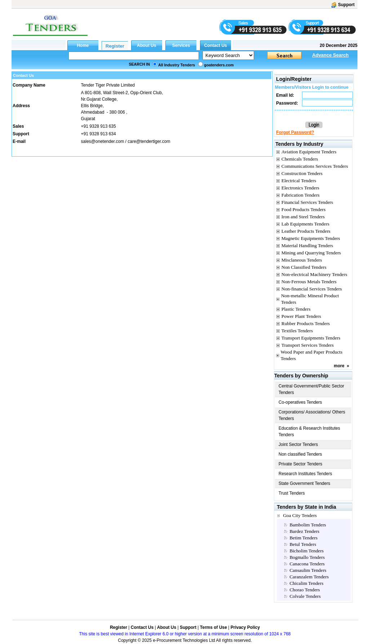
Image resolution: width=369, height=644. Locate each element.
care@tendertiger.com (149, 141)
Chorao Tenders (304, 589)
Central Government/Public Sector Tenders (311, 389)
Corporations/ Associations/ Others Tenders (312, 415)
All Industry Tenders (176, 65)
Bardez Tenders (304, 531)
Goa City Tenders (300, 515)
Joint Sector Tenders (298, 444)
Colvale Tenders (305, 596)
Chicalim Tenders (306, 583)
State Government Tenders (304, 483)
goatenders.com (219, 65)
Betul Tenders (302, 544)
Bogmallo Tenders (307, 557)
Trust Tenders (292, 493)
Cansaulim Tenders (307, 570)
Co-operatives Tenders (300, 402)
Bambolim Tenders (307, 524)
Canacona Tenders (307, 563)
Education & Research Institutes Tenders (309, 431)
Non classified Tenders (300, 454)
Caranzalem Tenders (309, 576)
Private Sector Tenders (300, 463)
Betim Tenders (303, 537)
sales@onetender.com (102, 141)
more (339, 365)
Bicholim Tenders (306, 550)
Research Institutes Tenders (305, 473)
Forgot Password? (295, 132)
